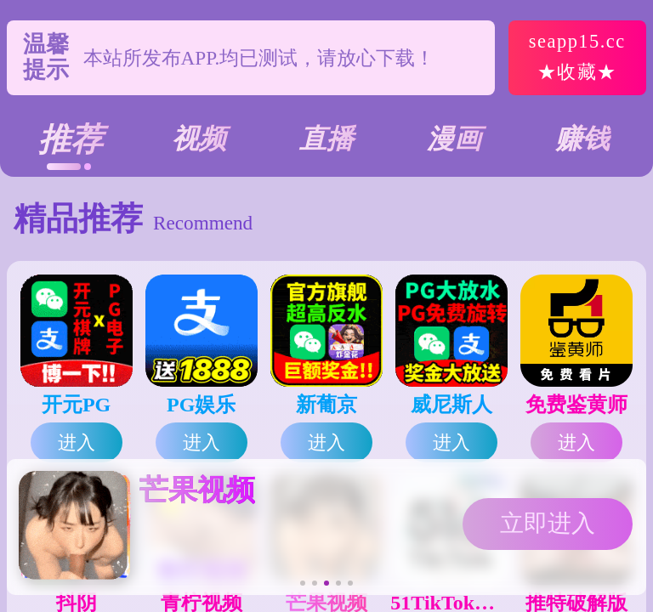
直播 (326, 138)
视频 (199, 138)
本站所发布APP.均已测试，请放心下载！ (259, 58)
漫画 (454, 138)
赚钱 (582, 138)
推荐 (70, 139)
